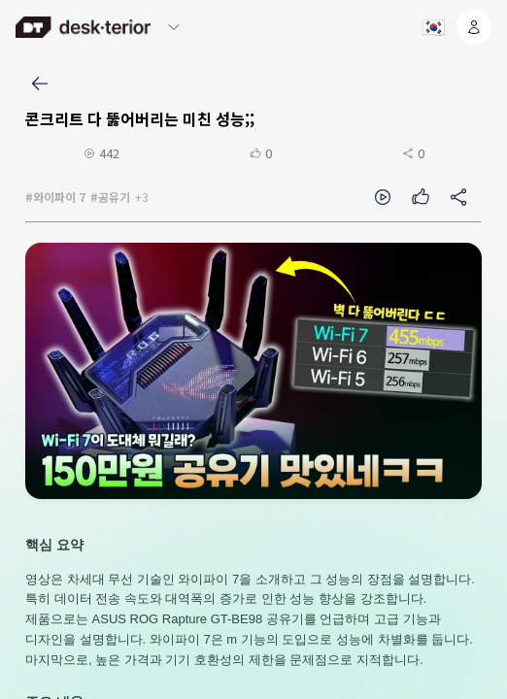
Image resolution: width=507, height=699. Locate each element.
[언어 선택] (432, 27)
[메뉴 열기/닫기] (173, 27)
